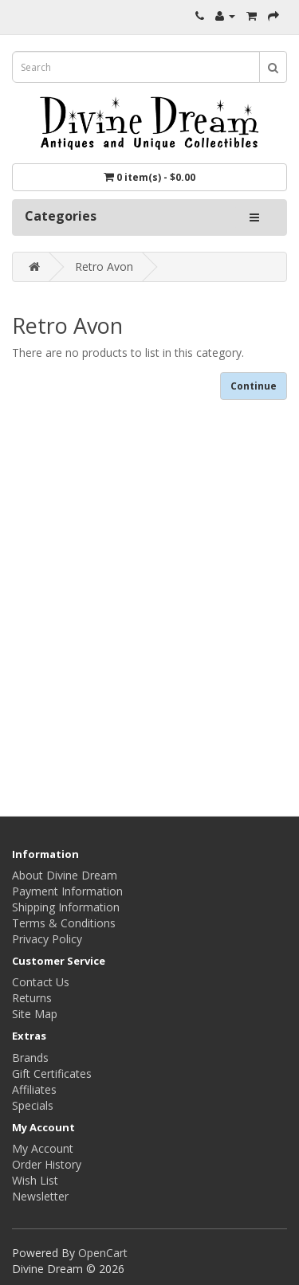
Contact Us (40, 981)
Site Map (34, 1013)
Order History (46, 1164)
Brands (30, 1057)
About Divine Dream (64, 875)
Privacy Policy (47, 938)
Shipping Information (66, 907)
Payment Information (67, 891)
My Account (42, 1148)
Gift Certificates (52, 1073)
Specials (32, 1105)
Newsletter (40, 1196)
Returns (32, 997)
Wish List (35, 1180)
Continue (253, 386)
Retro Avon (104, 266)
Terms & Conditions (64, 922)
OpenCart (103, 1252)
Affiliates (34, 1089)
